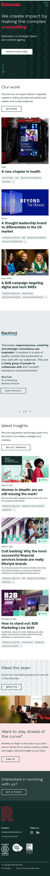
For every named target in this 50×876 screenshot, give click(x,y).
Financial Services (11, 245)
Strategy (6, 189)
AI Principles (6, 868)
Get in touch (14, 792)
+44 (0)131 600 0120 (9, 837)
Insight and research (31, 185)
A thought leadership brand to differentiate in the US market (23, 234)
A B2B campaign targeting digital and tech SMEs (22, 292)
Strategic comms (10, 653)
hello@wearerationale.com (11, 832)
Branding (6, 517)
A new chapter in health (20, 179)
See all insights (16, 447)
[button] (19, 411)
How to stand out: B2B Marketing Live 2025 (19, 633)
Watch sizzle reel (17, 52)
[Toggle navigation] (46, 4)
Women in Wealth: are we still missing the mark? (22, 499)
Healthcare (7, 185)
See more (11, 109)
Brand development (37, 245)
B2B (17, 185)
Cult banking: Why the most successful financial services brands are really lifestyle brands (24, 564)
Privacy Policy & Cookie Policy (27, 868)
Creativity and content (33, 513)
